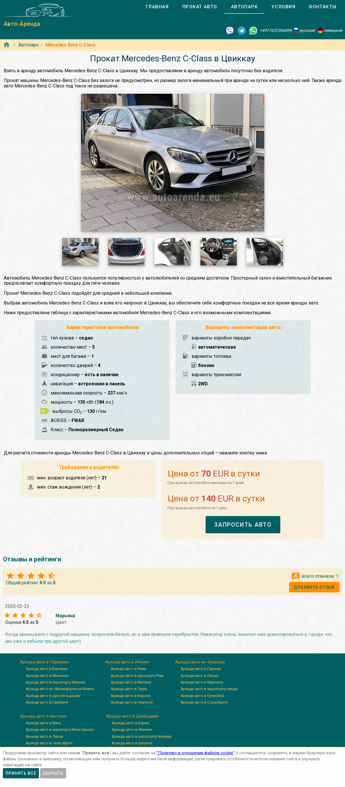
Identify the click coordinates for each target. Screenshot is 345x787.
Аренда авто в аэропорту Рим (137, 675)
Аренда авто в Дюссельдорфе (53, 696)
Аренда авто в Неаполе (132, 702)
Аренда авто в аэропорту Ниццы (209, 689)
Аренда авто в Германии (44, 662)
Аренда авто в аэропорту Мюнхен (56, 682)
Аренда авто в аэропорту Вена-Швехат (60, 729)
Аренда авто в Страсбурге (204, 702)
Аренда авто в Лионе (199, 675)
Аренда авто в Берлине (46, 669)
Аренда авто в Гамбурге (47, 702)
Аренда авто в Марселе (202, 682)
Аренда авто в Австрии (43, 716)
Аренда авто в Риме (128, 669)
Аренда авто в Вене (43, 723)
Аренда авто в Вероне (130, 696)
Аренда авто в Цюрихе (132, 743)
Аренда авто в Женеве (132, 729)
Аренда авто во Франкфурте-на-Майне (60, 689)
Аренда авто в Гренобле (202, 696)
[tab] (157, 7)
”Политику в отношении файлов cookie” (195, 752)
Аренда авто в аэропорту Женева (141, 736)
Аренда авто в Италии (127, 662)
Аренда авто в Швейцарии (132, 716)
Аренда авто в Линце (44, 736)
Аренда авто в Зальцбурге (49, 743)
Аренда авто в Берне (130, 723)
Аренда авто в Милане (131, 682)
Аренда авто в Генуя (129, 689)
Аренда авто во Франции (200, 662)
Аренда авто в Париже (201, 669)
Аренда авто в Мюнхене (47, 675)
